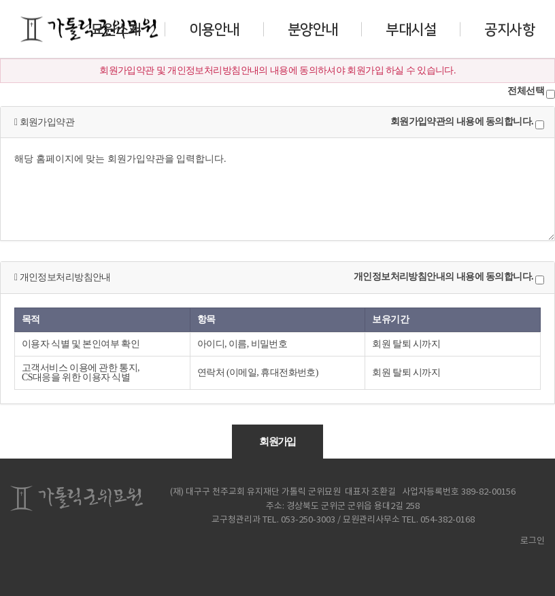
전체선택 (525, 91)
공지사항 (509, 29)
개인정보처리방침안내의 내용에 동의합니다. (443, 277)
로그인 (528, 541)
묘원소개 (115, 29)
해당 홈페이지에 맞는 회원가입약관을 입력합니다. (277, 189)
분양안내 (313, 29)
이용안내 (214, 29)
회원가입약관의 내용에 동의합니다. (461, 122)
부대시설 (411, 29)
